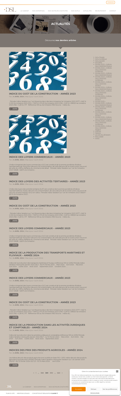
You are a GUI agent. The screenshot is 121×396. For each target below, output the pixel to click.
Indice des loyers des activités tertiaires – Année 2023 (47, 181)
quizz (97, 138)
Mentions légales (94, 393)
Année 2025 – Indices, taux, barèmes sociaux (103, 113)
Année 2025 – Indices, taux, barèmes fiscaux (103, 104)
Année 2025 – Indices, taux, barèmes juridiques (103, 108)
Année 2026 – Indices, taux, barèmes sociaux (103, 127)
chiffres (98, 131)
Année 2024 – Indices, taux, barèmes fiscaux (103, 88)
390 (51, 373)
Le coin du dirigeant (102, 135)
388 (42, 373)
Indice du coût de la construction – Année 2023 (42, 93)
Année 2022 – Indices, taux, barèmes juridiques (103, 69)
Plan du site (10, 393)
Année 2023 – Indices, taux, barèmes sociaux (103, 83)
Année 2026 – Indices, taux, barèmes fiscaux (103, 118)
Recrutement (100, 11)
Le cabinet (24, 11)
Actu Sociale (100, 61)
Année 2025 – (100, 101)
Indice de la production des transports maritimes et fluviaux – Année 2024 (47, 254)
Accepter (78, 389)
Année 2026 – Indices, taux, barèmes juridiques (103, 122)
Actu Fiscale (99, 57)
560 (58, 373)
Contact (112, 11)
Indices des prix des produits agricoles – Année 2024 (46, 350)
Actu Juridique (101, 59)
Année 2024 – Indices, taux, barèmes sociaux (103, 97)
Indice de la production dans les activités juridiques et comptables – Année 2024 (47, 326)
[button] (117, 371)
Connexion (110, 2)
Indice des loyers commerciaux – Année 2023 (39, 157)
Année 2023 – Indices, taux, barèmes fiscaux (103, 74)
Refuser (93, 389)
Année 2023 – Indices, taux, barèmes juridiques (103, 78)
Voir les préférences (110, 389)
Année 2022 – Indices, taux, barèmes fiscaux (103, 65)
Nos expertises (38, 11)
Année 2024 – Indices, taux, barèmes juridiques (103, 92)
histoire (98, 133)
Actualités (87, 11)
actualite (98, 62)
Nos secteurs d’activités (58, 11)
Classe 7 (54, 393)
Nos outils (75, 11)
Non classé (99, 136)
